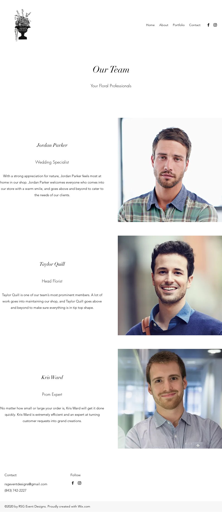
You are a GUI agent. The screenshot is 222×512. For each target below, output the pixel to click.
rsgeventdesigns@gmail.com (26, 484)
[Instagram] (215, 25)
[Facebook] (208, 25)
